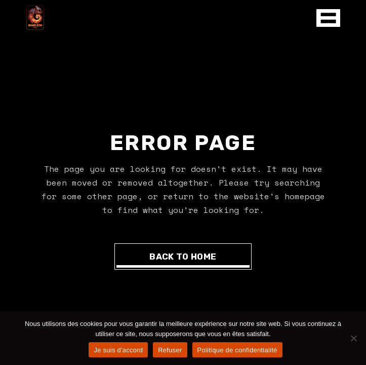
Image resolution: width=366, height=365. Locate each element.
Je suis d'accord (118, 350)
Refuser (170, 350)
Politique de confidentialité (237, 350)
